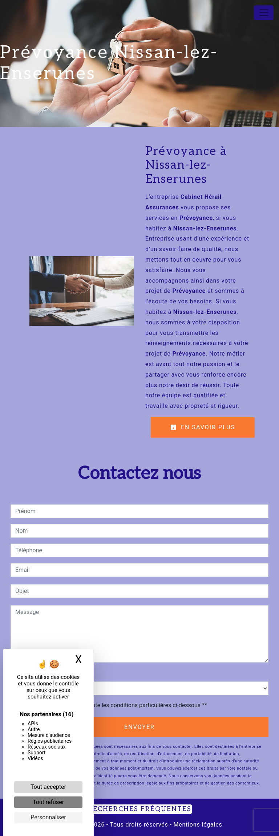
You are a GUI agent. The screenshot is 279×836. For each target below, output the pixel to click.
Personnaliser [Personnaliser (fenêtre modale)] (48, 817)
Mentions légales (197, 824)
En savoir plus (202, 427)
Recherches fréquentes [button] (139, 809)
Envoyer (139, 727)
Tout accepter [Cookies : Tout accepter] (48, 786)
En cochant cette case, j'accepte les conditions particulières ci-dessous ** (112, 705)
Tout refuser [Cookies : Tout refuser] (48, 802)
